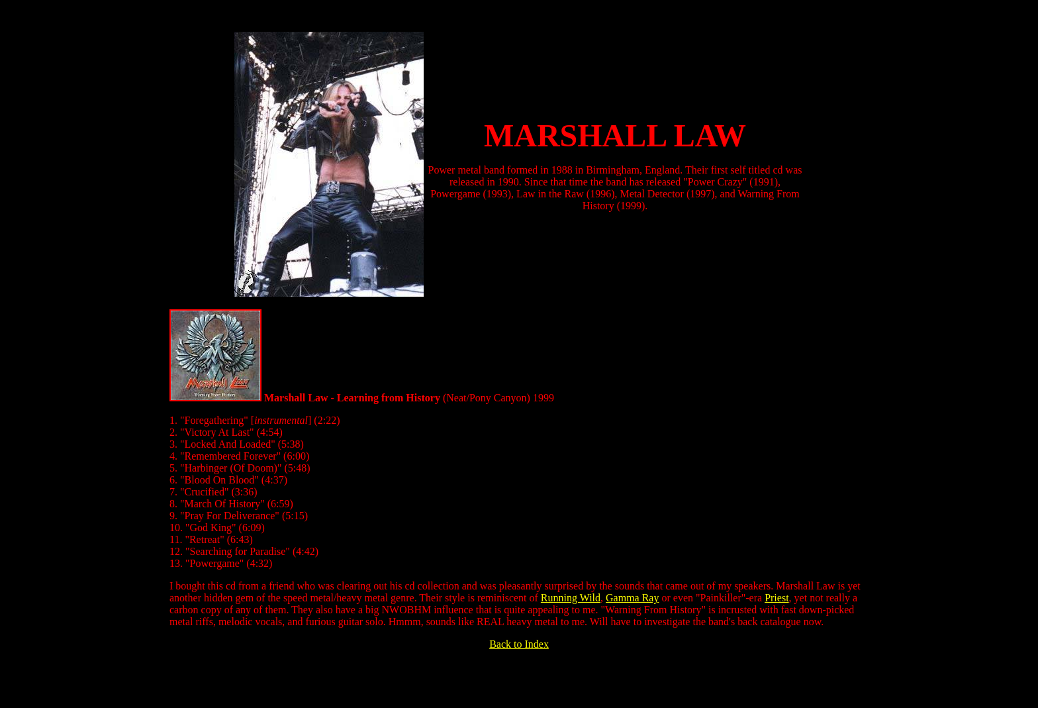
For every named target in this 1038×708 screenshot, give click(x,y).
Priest (776, 597)
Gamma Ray (632, 597)
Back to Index (519, 644)
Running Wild (570, 597)
